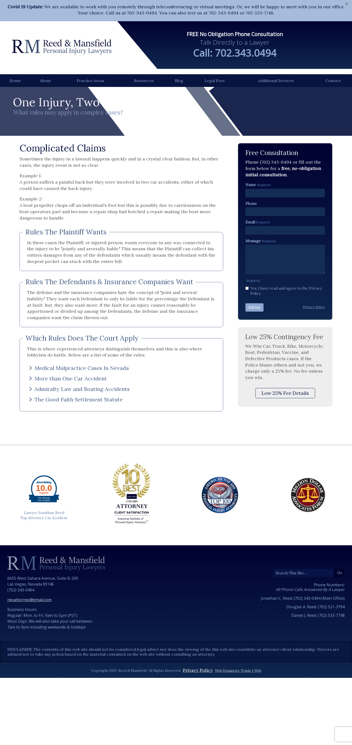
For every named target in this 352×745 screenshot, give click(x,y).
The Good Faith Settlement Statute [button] (75, 472)
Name (250, 257)
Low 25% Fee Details (285, 466)
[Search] (303, 645)
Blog (179, 80)
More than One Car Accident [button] (67, 451)
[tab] (121, 440)
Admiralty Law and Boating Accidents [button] (79, 462)
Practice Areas (90, 80)
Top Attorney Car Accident (44, 590)
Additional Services (276, 80)
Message (253, 313)
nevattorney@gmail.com (29, 672)
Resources (144, 80)
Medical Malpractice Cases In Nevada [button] (78, 440)
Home (15, 80)
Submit (254, 380)
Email (250, 295)
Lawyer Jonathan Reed (44, 585)
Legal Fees (215, 80)
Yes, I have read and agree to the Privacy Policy (283, 363)
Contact (333, 80)
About (45, 80)
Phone (251, 276)
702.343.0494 (245, 53)
